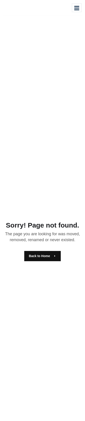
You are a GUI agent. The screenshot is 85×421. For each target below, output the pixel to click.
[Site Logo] (17, 7)
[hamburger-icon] (77, 7)
